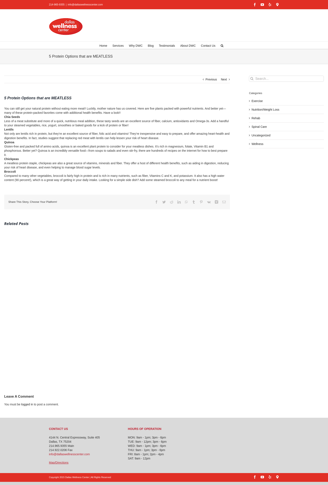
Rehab (255, 118)
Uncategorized (260, 135)
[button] (222, 45)
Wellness (257, 144)
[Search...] (286, 79)
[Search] (252, 79)
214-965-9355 (57, 4)
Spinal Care (259, 126)
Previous (211, 79)
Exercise (257, 101)
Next (224, 79)
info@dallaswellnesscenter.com (85, 4)
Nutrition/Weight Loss (265, 109)
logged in (27, 404)
